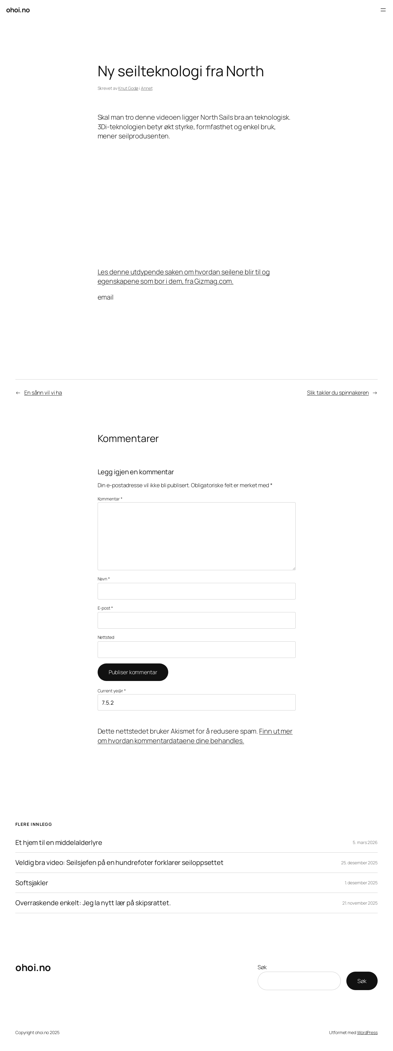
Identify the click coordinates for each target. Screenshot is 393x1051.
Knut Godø (128, 88)
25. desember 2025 (359, 863)
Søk (262, 967)
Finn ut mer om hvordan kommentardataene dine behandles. (195, 736)
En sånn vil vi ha (43, 392)
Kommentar (110, 499)
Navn (104, 579)
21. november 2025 (360, 903)
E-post (105, 608)
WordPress (367, 1032)
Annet (147, 88)
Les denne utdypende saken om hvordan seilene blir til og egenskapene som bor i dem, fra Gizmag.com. (184, 276)
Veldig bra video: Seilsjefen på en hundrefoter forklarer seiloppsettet (119, 862)
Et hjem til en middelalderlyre (58, 842)
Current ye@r (112, 691)
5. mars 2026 (365, 842)
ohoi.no (18, 9)
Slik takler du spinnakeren (338, 392)
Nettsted (106, 637)
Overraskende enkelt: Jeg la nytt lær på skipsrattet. (93, 902)
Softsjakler (31, 882)
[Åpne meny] (383, 10)
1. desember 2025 (361, 883)
